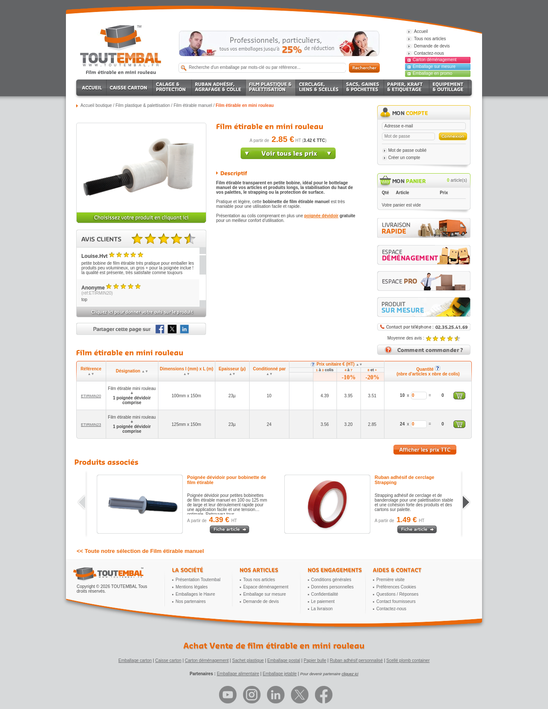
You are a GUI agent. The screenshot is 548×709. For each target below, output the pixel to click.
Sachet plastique (248, 660)
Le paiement (323, 601)
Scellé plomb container (407, 660)
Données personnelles (332, 587)
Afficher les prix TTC (424, 450)
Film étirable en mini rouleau (245, 105)
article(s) (457, 180)
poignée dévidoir (321, 215)
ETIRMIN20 (91, 396)
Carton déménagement (434, 59)
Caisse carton (168, 660)
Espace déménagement (266, 587)
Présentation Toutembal (198, 579)
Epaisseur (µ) (232, 371)
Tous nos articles (259, 579)
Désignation (132, 371)
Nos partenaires (191, 601)
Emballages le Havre (195, 594)
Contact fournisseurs (396, 601)
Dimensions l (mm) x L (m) (186, 371)
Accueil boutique (96, 105)
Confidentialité (324, 594)
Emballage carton (135, 660)
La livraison (322, 608)
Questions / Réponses (397, 594)
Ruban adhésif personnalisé (356, 660)
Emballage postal (283, 660)
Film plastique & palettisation (143, 105)
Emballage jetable (279, 673)
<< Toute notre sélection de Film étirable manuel (140, 551)
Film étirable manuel (192, 105)
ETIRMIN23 (91, 424)
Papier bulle (315, 660)
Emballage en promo (432, 73)
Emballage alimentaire (238, 673)
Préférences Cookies (396, 587)
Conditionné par (269, 371)
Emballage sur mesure (434, 66)
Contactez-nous (391, 608)
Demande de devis (261, 601)
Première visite (390, 579)
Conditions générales (331, 579)
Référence (90, 371)
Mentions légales (192, 587)
